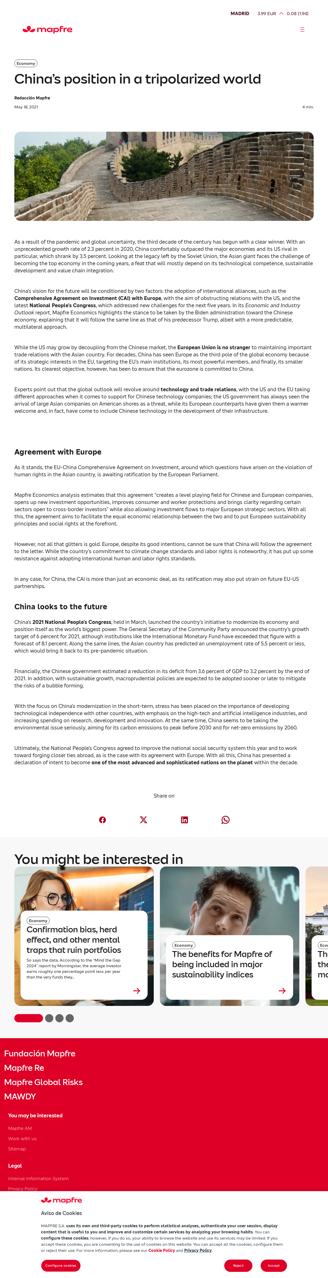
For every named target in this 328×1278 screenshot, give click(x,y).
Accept (274, 1265)
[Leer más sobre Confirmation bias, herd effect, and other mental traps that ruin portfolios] (84, 991)
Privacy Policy (22, 1189)
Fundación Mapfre (39, 1053)
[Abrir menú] (302, 30)
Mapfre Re (24, 1068)
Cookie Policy (161, 1250)
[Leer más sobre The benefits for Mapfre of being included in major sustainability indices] (229, 991)
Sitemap (17, 1149)
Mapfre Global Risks (43, 1082)
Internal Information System (38, 1178)
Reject (238, 1265)
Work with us (22, 1138)
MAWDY (20, 1096)
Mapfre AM (20, 1128)
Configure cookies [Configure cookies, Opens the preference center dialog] (60, 1265)
